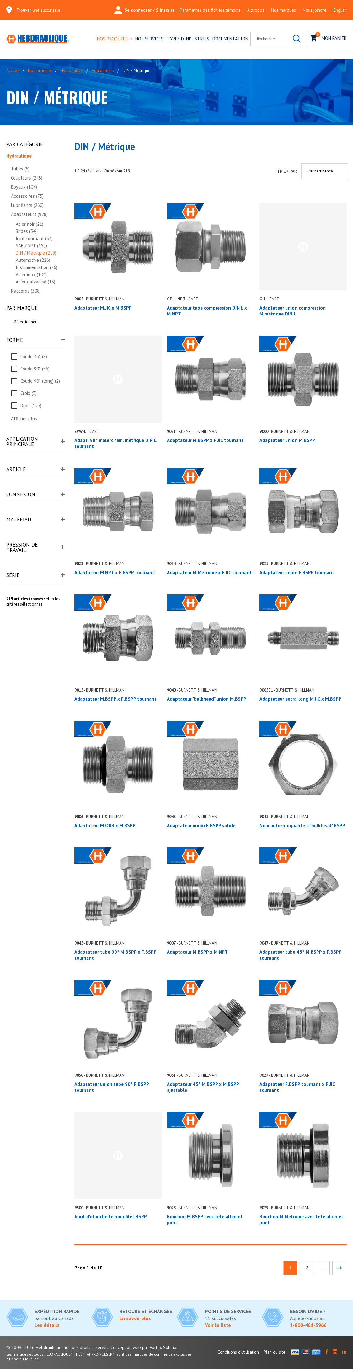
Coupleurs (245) (26, 178)
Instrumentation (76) (36, 267)
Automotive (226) (33, 260)
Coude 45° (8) (33, 356)
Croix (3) (28, 393)
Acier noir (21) (29, 224)
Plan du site (275, 1352)
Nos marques (283, 10)
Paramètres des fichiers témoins (210, 10)
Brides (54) (26, 231)
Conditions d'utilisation (238, 1352)
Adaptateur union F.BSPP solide (201, 825)
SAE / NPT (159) (31, 246)
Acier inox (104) (31, 275)
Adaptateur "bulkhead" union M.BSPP (206, 699)
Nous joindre (315, 10)
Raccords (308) (26, 291)
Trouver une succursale (38, 10)
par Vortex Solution (160, 1347)
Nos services (149, 39)
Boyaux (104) (24, 187)
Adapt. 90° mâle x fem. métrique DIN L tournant (115, 443)
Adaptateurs (103, 70)
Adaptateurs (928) (29, 214)
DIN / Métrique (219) (36, 253)
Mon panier (328, 37)
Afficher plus (24, 419)
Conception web (125, 1347)
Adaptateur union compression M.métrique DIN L (292, 311)
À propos (255, 10)
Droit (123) (30, 405)
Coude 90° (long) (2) (40, 381)
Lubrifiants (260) (27, 205)
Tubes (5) (20, 169)
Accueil (12, 70)
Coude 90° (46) (35, 369)
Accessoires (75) (27, 196)
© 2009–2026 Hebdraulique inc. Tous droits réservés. (57, 1347)
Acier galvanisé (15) (35, 282)
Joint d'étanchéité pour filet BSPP (110, 1217)
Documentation (230, 39)
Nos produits (112, 39)
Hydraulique (71, 70)
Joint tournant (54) (34, 238)
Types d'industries (188, 39)
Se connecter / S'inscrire (144, 10)
